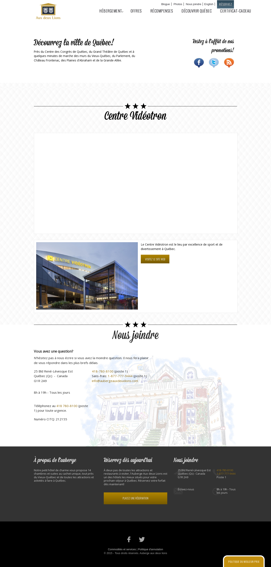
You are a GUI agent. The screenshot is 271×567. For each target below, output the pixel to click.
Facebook (199, 63)
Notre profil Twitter (142, 539)
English (208, 4)
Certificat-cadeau (235, 11)
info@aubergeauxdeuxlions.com (115, 381)
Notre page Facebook (129, 539)
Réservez (225, 4)
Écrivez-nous (186, 489)
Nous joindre (193, 4)
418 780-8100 (66, 406)
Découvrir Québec (196, 11)
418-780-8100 (102, 371)
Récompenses (161, 11)
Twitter (214, 63)
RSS (229, 63)
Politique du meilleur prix (243, 561)
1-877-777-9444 (120, 376)
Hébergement (109, 11)
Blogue (165, 4)
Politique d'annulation (150, 549)
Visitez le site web (155, 259)
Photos (178, 4)
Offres (136, 11)
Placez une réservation (135, 498)
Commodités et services (122, 549)
